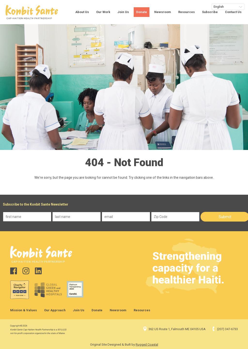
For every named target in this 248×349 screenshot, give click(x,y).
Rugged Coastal (147, 344)
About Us (82, 12)
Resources (186, 12)
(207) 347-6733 (224, 329)
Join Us (123, 12)
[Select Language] (228, 7)
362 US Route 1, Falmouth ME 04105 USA (174, 329)
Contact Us (233, 12)
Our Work (103, 12)
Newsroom (162, 12)
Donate (141, 12)
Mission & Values (23, 310)
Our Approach (55, 310)
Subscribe (210, 12)
